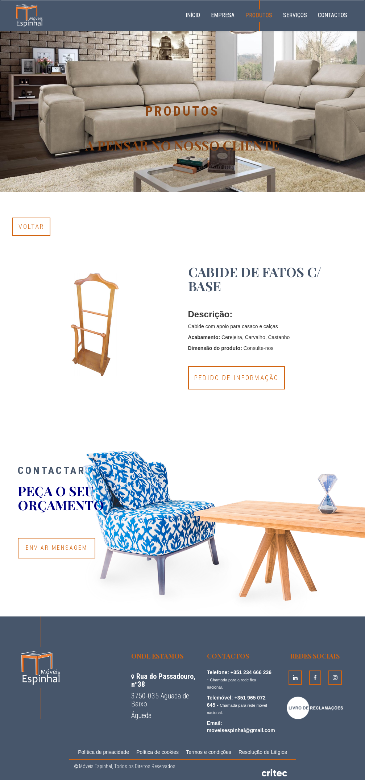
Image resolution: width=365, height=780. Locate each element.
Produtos (258, 15)
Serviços (295, 15)
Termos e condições (208, 752)
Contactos (332, 15)
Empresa (223, 15)
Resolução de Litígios (263, 752)
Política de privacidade (103, 752)
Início (196, 14)
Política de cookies (157, 752)
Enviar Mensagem (56, 547)
